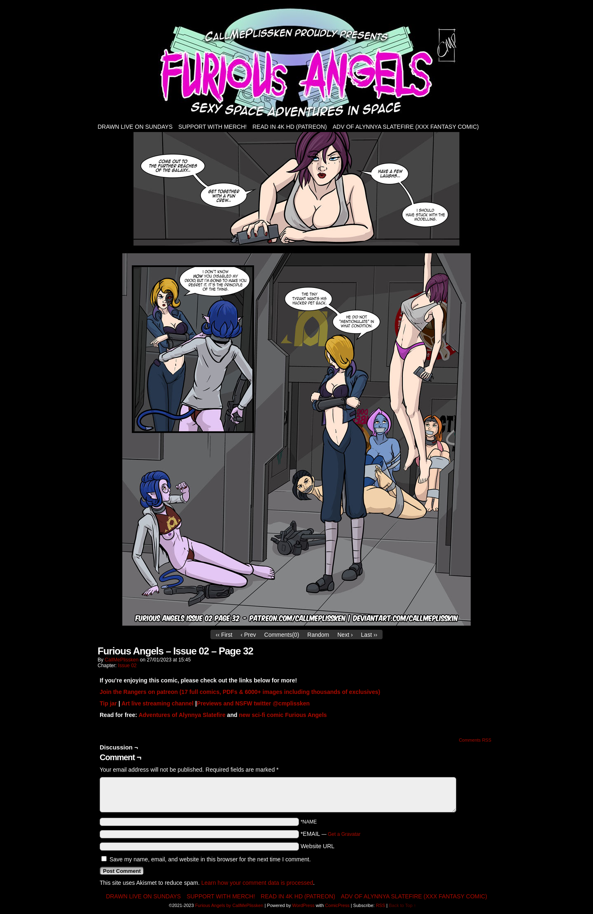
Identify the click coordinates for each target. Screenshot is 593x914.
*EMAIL (331, 833)
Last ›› (369, 634)
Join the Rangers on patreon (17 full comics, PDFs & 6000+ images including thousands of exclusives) (240, 692)
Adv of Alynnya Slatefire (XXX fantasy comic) (406, 126)
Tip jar (108, 703)
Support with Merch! (212, 126)
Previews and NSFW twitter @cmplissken (253, 703)
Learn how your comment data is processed (257, 882)
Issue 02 (127, 665)
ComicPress (337, 905)
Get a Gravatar (344, 834)
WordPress (303, 905)
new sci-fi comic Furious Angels (283, 715)
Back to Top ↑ (402, 905)
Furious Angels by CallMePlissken (229, 905)
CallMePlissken (121, 660)
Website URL (317, 846)
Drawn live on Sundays (135, 126)
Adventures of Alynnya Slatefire (181, 715)
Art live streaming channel (157, 703)
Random (318, 634)
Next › (345, 634)
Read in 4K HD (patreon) (289, 126)
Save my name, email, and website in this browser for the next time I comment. (210, 859)
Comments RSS (475, 740)
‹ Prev (248, 634)
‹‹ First (224, 634)
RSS (380, 905)
